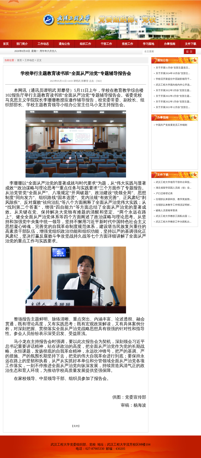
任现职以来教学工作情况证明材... (173, 204)
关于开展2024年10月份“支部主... (173, 73)
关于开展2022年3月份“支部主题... (173, 90)
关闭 (75, 426)
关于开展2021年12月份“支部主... (173, 107)
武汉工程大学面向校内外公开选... (173, 84)
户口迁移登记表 (164, 193)
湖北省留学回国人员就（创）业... (173, 187)
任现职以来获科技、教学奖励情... (173, 199)
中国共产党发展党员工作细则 (171, 124)
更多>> (192, 60)
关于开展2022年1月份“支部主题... (173, 101)
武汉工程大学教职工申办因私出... (173, 221)
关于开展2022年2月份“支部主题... (173, 96)
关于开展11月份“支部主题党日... (173, 67)
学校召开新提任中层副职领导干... (173, 79)
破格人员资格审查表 (166, 210)
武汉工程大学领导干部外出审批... (173, 182)
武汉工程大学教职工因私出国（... (173, 216)
